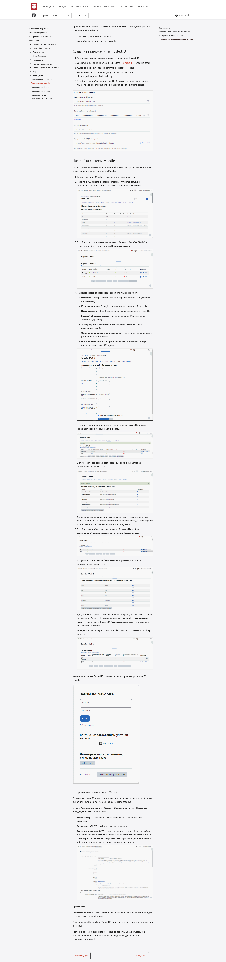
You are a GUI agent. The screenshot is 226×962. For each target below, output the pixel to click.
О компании (126, 6)
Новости (143, 6)
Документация (79, 6)
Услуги (63, 6)
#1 (95, 72)
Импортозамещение (103, 6)
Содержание (164, 28)
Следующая (141, 955)
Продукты (48, 6)
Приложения (127, 62)
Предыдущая (81, 955)
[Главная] (34, 6)
